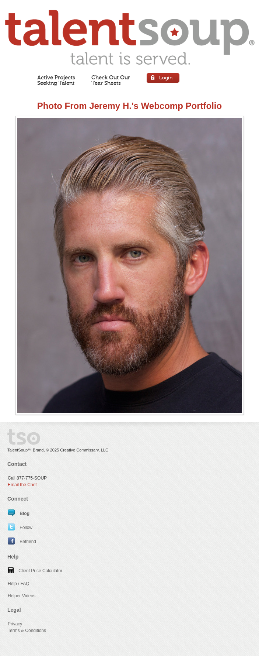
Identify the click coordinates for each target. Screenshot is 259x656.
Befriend (22, 541)
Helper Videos (21, 595)
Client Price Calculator (35, 570)
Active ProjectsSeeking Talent (56, 80)
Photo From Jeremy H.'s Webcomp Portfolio (129, 106)
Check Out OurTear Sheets (110, 80)
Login (163, 79)
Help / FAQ (18, 583)
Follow (20, 527)
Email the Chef (22, 484)
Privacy (15, 623)
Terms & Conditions (27, 630)
